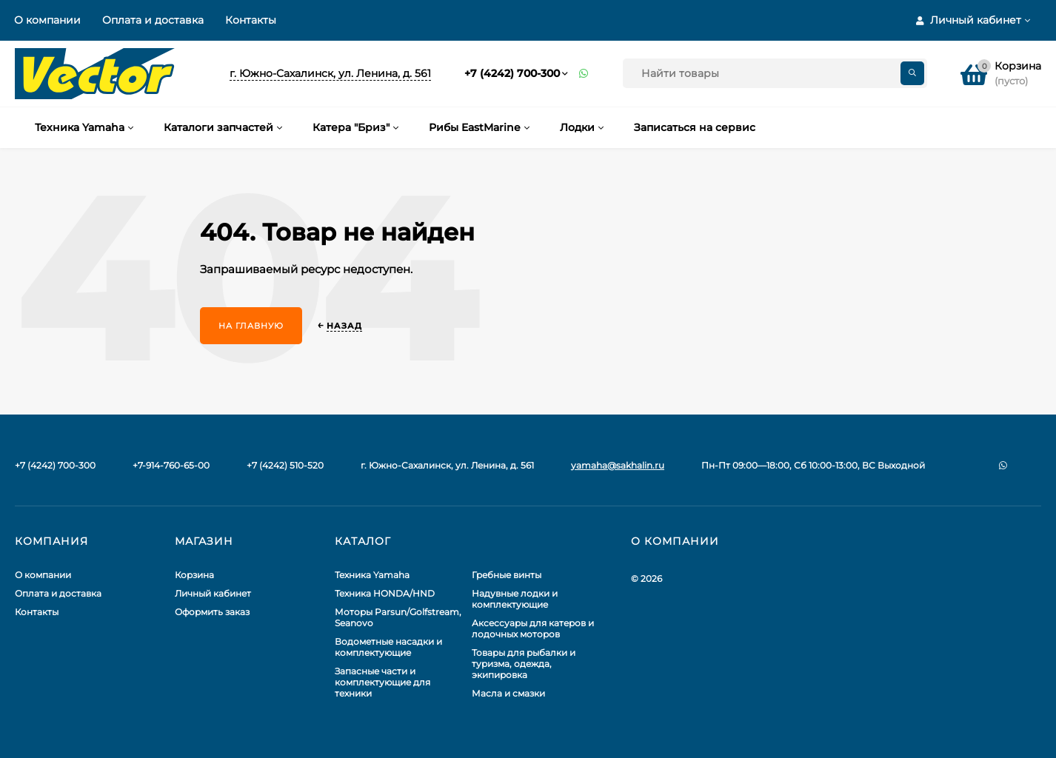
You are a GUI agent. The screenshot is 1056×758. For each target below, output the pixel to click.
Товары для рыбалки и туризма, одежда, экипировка (523, 663)
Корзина (194, 574)
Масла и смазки (508, 693)
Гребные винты (506, 574)
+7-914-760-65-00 (171, 465)
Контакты (250, 20)
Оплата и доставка (153, 20)
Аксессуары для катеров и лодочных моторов (533, 628)
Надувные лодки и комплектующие (515, 599)
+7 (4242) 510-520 (285, 465)
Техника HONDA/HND (385, 593)
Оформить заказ (212, 611)
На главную (251, 326)
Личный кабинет (213, 593)
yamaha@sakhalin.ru (617, 465)
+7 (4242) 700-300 (512, 73)
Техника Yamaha (372, 574)
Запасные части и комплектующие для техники (382, 682)
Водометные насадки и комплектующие (388, 647)
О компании (47, 20)
